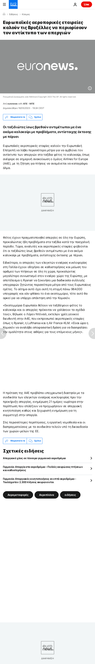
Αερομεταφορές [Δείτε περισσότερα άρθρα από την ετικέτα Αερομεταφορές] (18, 494)
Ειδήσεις (13, 14)
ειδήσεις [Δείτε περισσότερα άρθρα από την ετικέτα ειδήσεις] (70, 494)
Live (86, 4)
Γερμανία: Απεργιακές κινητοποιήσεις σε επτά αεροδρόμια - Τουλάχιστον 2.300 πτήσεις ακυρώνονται (39, 480)
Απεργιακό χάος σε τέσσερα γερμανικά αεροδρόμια (34, 458)
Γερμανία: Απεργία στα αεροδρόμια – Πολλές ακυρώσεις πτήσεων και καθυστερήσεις (43, 468)
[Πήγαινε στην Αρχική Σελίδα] (13, 4)
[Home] (4, 14)
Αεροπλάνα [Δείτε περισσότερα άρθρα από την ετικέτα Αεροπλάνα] (46, 494)
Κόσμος (26, 14)
